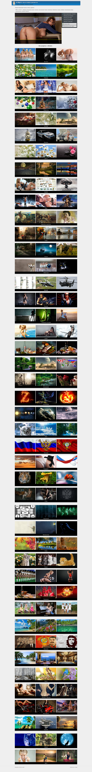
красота (27, 11)
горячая (36, 9)
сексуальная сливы (69, 9)
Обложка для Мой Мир (67, 19)
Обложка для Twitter (67, 17)
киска (46, 9)
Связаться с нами (73, 767)
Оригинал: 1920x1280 (67, 21)
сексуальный (41, 9)
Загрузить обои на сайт (19, 767)
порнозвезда (18, 11)
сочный (23, 11)
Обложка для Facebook (67, 15)
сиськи (58, 9)
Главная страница (20, 4)
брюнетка (55, 9)
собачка (62, 9)
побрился (25, 9)
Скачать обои (66, 24)
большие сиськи (30, 9)
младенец (50, 9)
